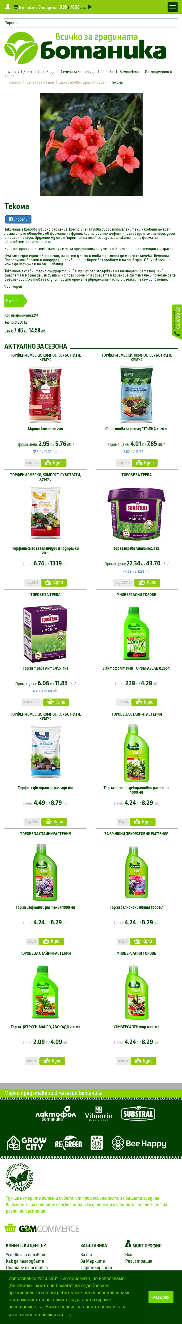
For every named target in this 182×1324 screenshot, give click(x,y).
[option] (91, 144)
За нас (87, 1254)
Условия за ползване (26, 1254)
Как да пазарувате (25, 1261)
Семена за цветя (40, 82)
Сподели (18, 219)
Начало (15, 82)
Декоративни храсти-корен (82, 82)
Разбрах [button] (161, 1297)
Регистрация (138, 1261)
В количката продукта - (52, 6)
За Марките (93, 1261)
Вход (130, 1254)
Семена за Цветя (18, 72)
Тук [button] (70, 1314)
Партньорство (96, 1267)
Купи (53, 462)
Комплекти (129, 72)
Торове (107, 72)
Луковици (46, 72)
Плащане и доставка (27, 1267)
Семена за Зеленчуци (78, 72)
